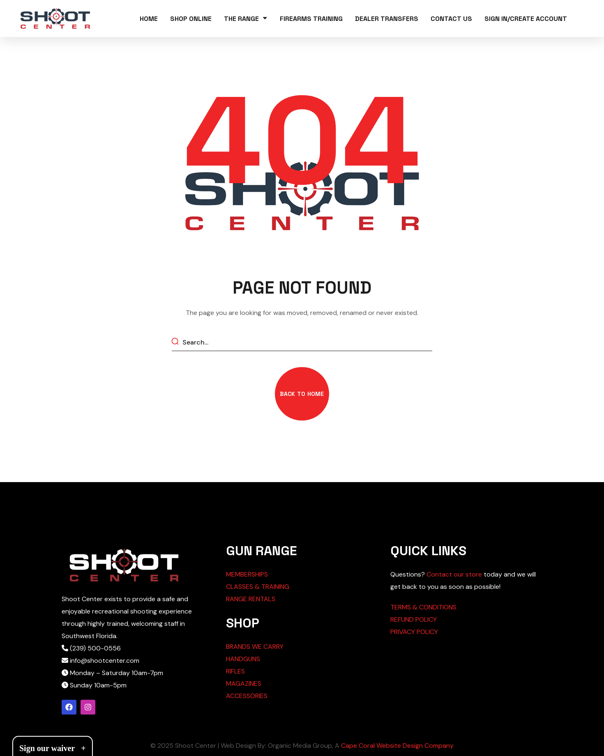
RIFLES (235, 671)
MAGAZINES (243, 683)
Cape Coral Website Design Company (397, 745)
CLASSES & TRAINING (257, 586)
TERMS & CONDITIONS (423, 607)
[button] (302, 394)
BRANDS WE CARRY (255, 646)
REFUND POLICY (413, 619)
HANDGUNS (243, 659)
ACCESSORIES (246, 696)
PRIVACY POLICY (414, 631)
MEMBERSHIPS (247, 574)
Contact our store (454, 574)
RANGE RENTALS (250, 599)
